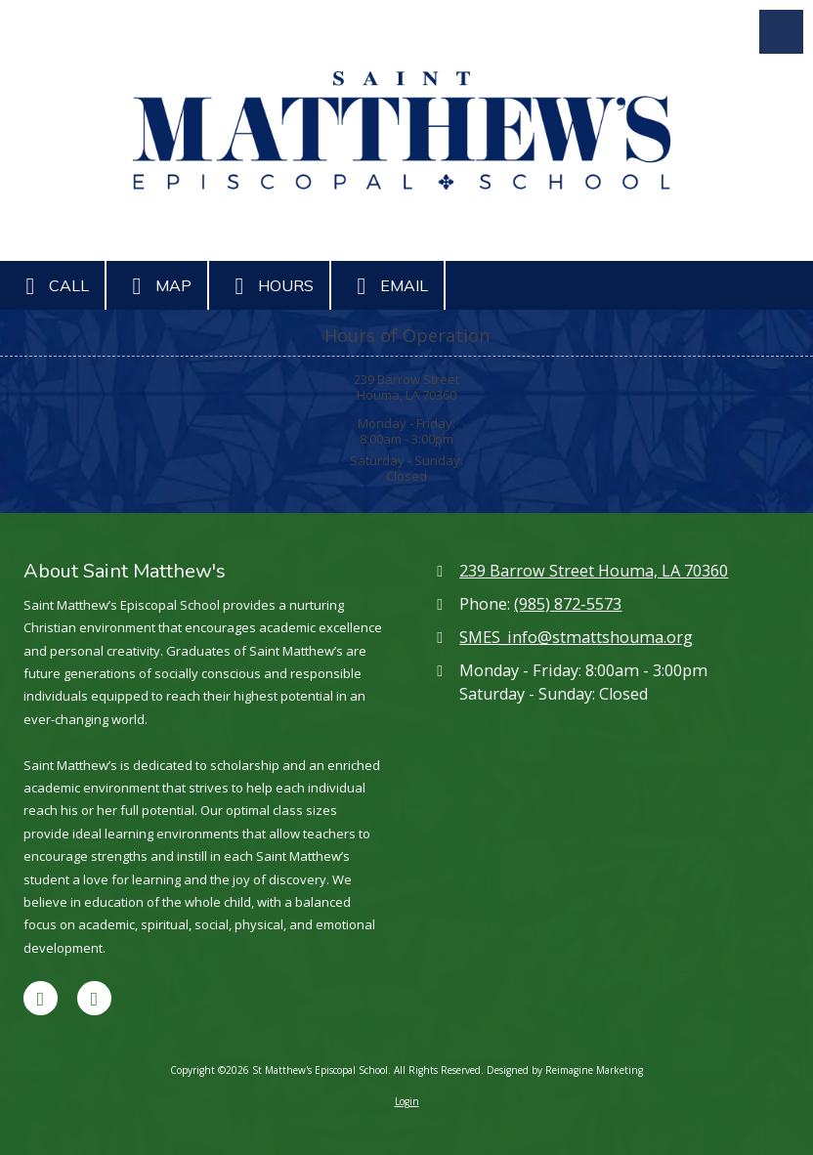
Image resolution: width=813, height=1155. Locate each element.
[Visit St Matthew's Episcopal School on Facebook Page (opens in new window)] (40, 998)
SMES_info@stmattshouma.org (576, 637)
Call (52, 286)
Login (407, 1101)
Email (387, 286)
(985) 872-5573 (567, 604)
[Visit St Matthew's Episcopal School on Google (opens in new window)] (94, 998)
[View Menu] (781, 32)
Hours (269, 286)
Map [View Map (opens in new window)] (157, 286)
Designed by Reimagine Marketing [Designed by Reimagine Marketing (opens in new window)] (565, 1070)
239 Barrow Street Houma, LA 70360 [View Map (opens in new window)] (593, 570)
